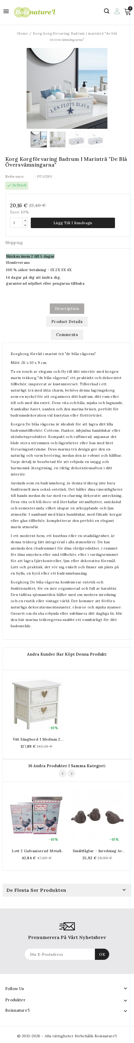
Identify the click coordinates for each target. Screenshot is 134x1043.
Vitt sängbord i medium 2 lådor (36, 739)
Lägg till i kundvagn (72, 223)
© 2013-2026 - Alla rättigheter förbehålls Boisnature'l (67, 1036)
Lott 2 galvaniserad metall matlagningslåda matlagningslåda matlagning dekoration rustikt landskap (36, 851)
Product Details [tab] (67, 321)
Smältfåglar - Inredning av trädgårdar (97, 851)
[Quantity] (16, 223)
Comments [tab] (67, 334)
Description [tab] (67, 308)
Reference (14, 176)
